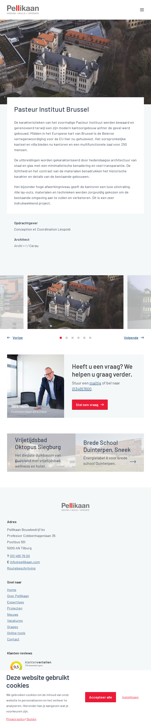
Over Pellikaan (18, 596)
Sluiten (31, 719)
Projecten (14, 608)
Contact (13, 639)
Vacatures (15, 620)
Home (11, 590)
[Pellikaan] (23, 9)
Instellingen (130, 697)
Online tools (16, 633)
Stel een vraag (87, 404)
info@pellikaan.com (25, 562)
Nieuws (12, 614)
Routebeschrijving (21, 568)
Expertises (15, 602)
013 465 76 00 (20, 556)
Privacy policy (15, 719)
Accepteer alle (100, 697)
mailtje (95, 383)
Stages (12, 627)
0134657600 (81, 388)
